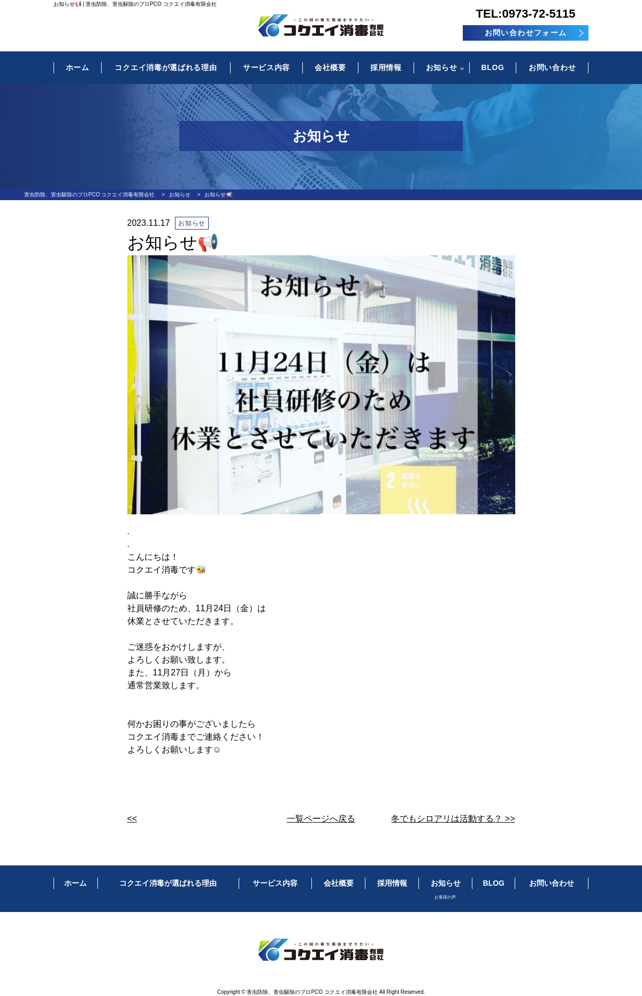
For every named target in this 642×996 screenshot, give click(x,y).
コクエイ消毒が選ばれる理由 (165, 67)
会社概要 (330, 67)
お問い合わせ (552, 67)
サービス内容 (266, 67)
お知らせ (441, 67)
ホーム (77, 67)
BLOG (492, 67)
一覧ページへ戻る (321, 818)
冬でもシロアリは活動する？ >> (453, 818)
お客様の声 (445, 897)
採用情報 (386, 67)
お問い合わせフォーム (526, 32)
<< (132, 818)
